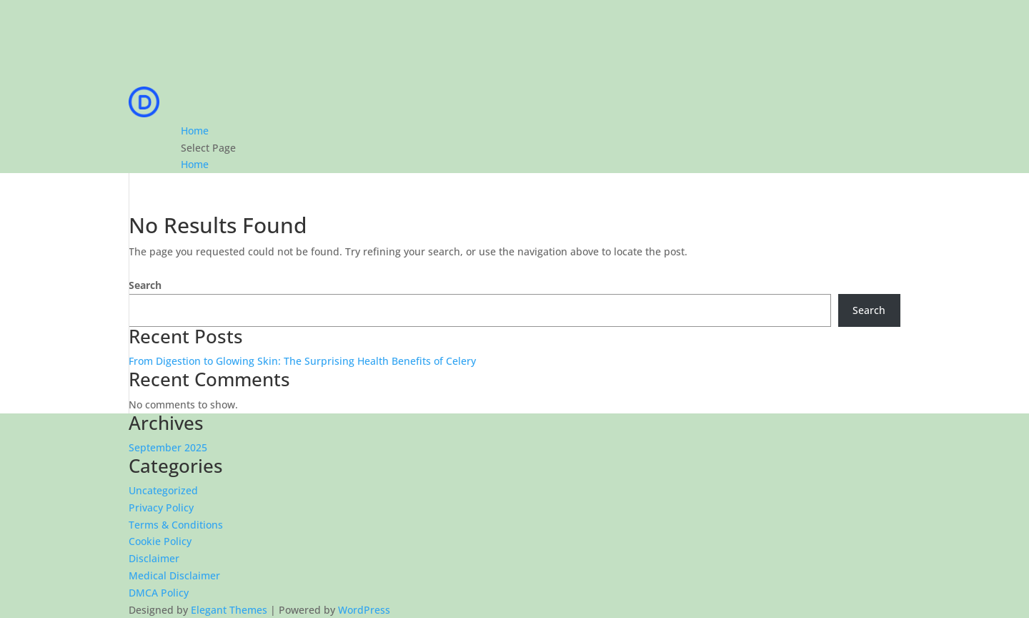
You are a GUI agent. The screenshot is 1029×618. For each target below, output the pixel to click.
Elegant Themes (229, 610)
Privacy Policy (161, 507)
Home (195, 130)
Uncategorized (163, 490)
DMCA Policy (159, 592)
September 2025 (168, 447)
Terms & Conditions (176, 524)
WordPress (364, 610)
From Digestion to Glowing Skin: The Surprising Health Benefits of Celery (302, 361)
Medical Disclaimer (174, 575)
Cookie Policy (160, 541)
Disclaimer (154, 558)
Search (145, 285)
